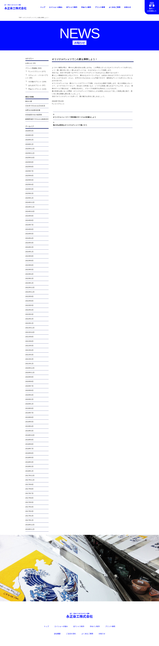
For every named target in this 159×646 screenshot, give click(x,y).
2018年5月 (29, 457)
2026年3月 (29, 135)
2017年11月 (30, 480)
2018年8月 (29, 444)
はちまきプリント (35, 85)
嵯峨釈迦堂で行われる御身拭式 (37, 119)
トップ (42, 7)
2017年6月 (29, 498)
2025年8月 (29, 167)
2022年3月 (29, 314)
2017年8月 (29, 489)
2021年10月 (30, 332)
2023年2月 (29, 278)
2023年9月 (29, 256)
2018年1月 (29, 471)
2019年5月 (29, 422)
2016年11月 (30, 529)
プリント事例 (100, 7)
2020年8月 (29, 381)
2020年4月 (29, 395)
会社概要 (57, 633)
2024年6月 (29, 229)
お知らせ (127, 7)
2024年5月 (29, 234)
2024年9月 (29, 216)
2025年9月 (29, 162)
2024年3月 (29, 243)
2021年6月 (29, 341)
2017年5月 (29, 502)
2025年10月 (30, 157)
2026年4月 (29, 131)
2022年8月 (29, 301)
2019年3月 (29, 431)
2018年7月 (29, 448)
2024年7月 (29, 225)
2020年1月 (29, 404)
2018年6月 (29, 453)
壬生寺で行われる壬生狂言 (35, 106)
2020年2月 (29, 399)
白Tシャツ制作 (71, 7)
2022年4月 (29, 310)
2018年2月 (29, 466)
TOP (20, 17)
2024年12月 (30, 202)
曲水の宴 (28, 101)
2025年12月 (30, 149)
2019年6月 (29, 417)
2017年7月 (29, 493)
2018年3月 (29, 462)
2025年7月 (29, 171)
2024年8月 (29, 220)
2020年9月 (29, 377)
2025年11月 (30, 153)
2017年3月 (29, 511)
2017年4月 (29, 507)
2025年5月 (29, 180)
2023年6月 (29, 265)
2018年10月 (30, 435)
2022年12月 (30, 287)
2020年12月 (30, 368)
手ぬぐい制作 (86, 7)
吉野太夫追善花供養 (32, 110)
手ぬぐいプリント (35, 89)
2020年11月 (30, 372)
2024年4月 (29, 238)
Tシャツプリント (58, 104)
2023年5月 (29, 269)
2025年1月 (29, 198)
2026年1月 (29, 144)
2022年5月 (29, 305)
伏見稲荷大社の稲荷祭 (33, 115)
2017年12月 (30, 475)
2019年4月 (29, 426)
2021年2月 (29, 359)
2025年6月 (29, 175)
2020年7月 (29, 386)
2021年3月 (29, 355)
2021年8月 (29, 337)
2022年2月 (29, 319)
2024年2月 (29, 247)
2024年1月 (29, 252)
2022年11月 (30, 292)
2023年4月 (29, 274)
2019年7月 (29, 413)
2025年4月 (29, 184)
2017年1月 (29, 520)
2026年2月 (29, 140)
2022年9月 (29, 296)
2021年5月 (29, 345)
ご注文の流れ (71, 633)
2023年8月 (29, 260)
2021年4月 (29, 350)
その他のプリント (35, 81)
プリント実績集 (31, 68)
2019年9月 (29, 408)
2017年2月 (29, 516)
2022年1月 (29, 323)
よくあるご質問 (114, 7)
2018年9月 (29, 440)
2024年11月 (30, 207)
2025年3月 (29, 189)
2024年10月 (30, 211)
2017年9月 (29, 484)
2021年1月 (29, 363)
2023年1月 (29, 283)
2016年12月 (30, 525)
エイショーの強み (55, 7)
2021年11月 (30, 328)
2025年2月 (29, 193)
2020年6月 (29, 390)
